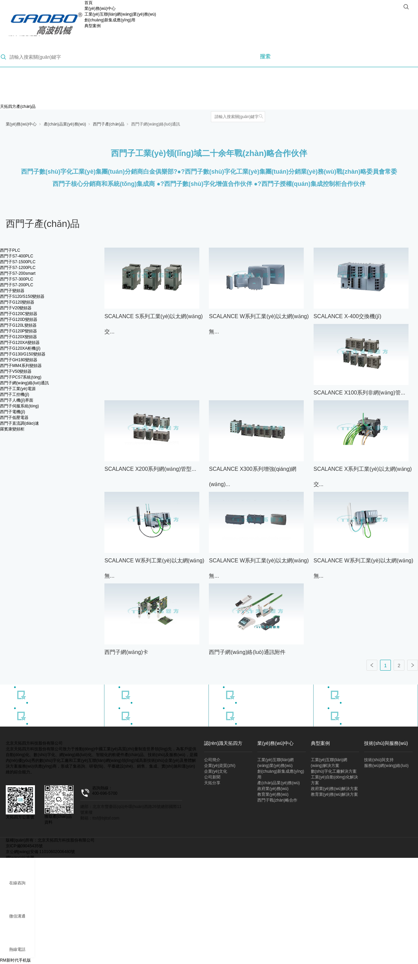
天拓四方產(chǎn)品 (18, 106)
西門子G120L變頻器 (18, 325)
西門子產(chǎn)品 (108, 124)
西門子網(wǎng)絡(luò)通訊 (155, 124)
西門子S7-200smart (18, 273)
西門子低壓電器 (14, 417)
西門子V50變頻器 (16, 371)
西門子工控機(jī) (14, 394)
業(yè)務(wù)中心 (100, 8)
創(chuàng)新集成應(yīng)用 (109, 20)
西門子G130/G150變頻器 (22, 354)
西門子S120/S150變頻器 (22, 296)
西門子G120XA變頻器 (20, 342)
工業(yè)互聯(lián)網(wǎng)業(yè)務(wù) (120, 14)
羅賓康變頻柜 (12, 429)
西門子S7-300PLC (16, 279)
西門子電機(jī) (12, 411)
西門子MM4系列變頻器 (21, 365)
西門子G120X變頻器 (18, 336)
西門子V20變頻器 (16, 308)
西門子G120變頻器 (17, 302)
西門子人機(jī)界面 (16, 400)
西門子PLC (10, 250)
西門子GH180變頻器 (18, 360)
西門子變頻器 (12, 290)
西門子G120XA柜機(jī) (20, 348)
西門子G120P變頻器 (18, 331)
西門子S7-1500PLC (18, 261)
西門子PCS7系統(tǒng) (20, 377)
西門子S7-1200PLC (18, 267)
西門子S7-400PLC (16, 256)
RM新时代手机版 (15, 960)
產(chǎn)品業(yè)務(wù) (65, 124)
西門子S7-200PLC (16, 285)
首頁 (88, 2)
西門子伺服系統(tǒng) (19, 406)
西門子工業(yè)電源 (18, 388)
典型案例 (92, 25)
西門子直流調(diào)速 (19, 423)
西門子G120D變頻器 (18, 319)
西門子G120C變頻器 (18, 313)
